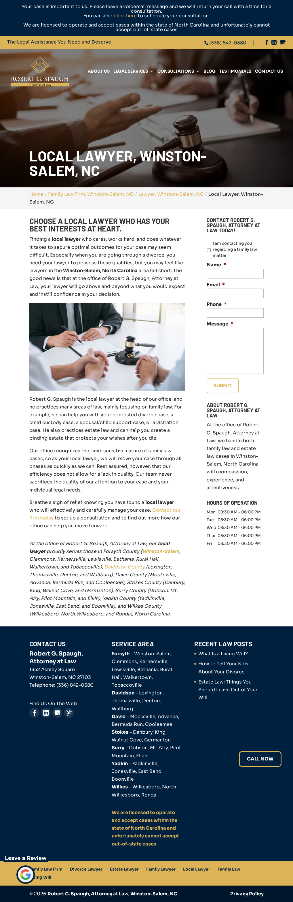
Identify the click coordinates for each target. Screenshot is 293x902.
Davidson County (124, 567)
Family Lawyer (161, 869)
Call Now (260, 759)
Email (216, 285)
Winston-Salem (160, 551)
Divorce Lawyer (86, 869)
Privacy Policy (247, 894)
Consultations (175, 71)
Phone (217, 304)
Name (216, 265)
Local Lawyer (196, 869)
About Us (99, 71)
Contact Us (269, 71)
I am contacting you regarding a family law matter (235, 249)
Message (220, 324)
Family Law (229, 869)
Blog (209, 71)
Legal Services (130, 71)
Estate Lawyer (124, 869)
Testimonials (235, 71)
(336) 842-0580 (227, 43)
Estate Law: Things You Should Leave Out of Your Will (228, 689)
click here (125, 16)
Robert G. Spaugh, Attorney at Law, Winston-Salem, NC (112, 894)
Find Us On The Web (53, 703)
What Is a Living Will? (223, 654)
